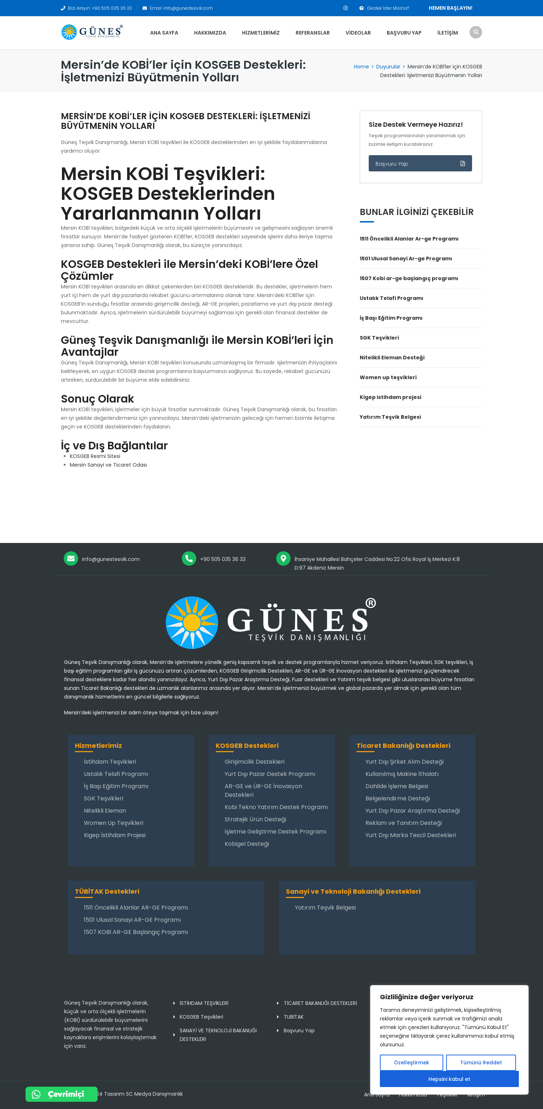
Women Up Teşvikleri (113, 823)
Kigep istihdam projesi (390, 397)
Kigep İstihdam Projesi (114, 835)
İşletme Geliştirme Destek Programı (275, 831)
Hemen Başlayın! (450, 8)
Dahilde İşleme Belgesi (396, 786)
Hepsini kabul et (449, 1079)
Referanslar (313, 32)
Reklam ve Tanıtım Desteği (403, 823)
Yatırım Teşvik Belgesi (390, 417)
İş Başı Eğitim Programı (391, 318)
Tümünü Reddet (481, 1063)
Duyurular (388, 66)
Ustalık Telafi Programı (391, 298)
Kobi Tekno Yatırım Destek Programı (276, 807)
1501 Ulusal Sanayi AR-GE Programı (132, 920)
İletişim (447, 32)
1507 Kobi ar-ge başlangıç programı (409, 278)
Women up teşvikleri (388, 377)
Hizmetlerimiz (261, 32)
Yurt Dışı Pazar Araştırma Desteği (412, 811)
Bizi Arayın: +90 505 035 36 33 (100, 8)
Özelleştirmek (411, 1063)
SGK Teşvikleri (379, 337)
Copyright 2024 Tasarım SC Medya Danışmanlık (123, 1093)
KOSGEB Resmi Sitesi (95, 456)
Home (361, 66)
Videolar (358, 32)
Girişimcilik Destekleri (254, 762)
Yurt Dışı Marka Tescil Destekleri (410, 835)
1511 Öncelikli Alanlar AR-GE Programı (136, 907)
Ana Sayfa (164, 32)
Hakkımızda (210, 32)
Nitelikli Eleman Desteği (392, 357)
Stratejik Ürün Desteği (255, 819)
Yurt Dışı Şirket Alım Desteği (404, 762)
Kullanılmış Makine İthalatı (402, 774)
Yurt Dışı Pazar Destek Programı (270, 774)
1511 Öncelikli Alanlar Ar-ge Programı (409, 238)
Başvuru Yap (404, 32)
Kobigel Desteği (247, 844)
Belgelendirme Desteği (397, 798)
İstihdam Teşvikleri (110, 762)
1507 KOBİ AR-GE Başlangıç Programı (136, 932)
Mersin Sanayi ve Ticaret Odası (108, 464)
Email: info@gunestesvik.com (181, 8)
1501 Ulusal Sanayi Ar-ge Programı (406, 258)
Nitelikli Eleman (105, 811)
